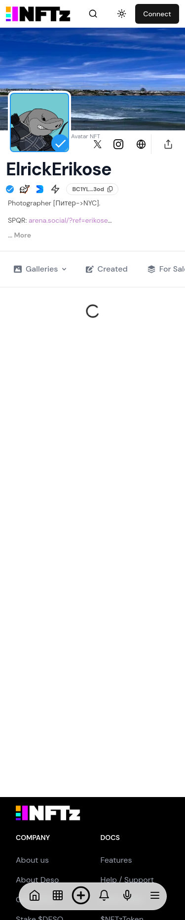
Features (116, 860)
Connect (157, 13)
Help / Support (127, 880)
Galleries (40, 269)
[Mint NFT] (81, 896)
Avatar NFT (85, 136)
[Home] (34, 896)
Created (107, 269)
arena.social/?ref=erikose (68, 220)
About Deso (37, 880)
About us (32, 860)
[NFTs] (58, 896)
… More (19, 235)
